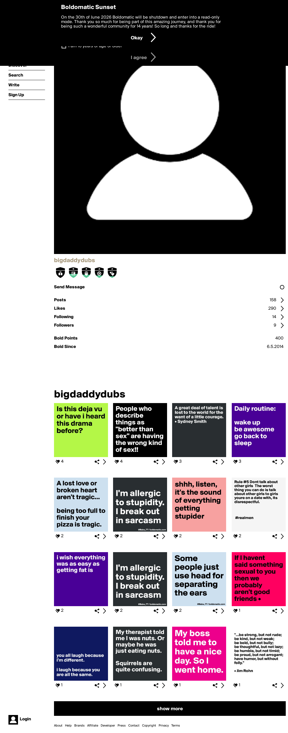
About (58, 725)
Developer (108, 725)
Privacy (164, 725)
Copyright (149, 725)
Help (68, 725)
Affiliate (92, 725)
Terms (175, 725)
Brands (79, 725)
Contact (134, 725)
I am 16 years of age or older (95, 46)
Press (122, 725)
